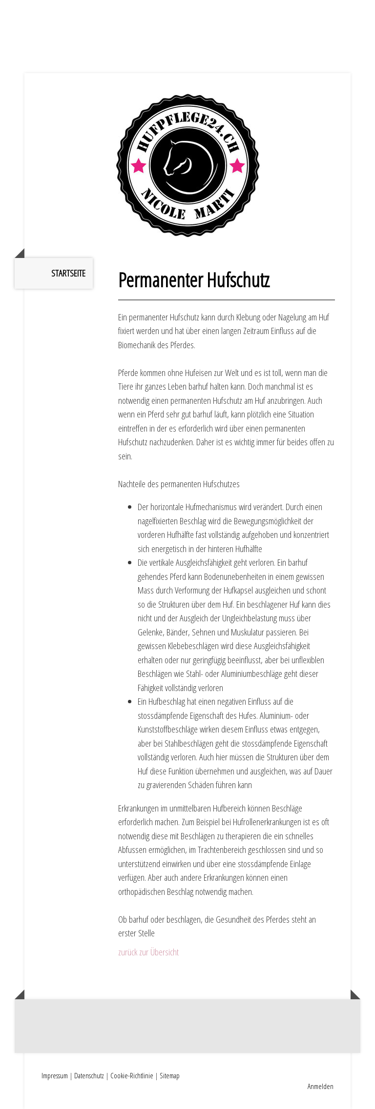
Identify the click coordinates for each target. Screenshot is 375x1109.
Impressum (55, 1075)
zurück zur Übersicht (148, 952)
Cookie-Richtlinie (131, 1075)
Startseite (68, 273)
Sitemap (170, 1075)
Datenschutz (89, 1075)
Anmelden (320, 1086)
